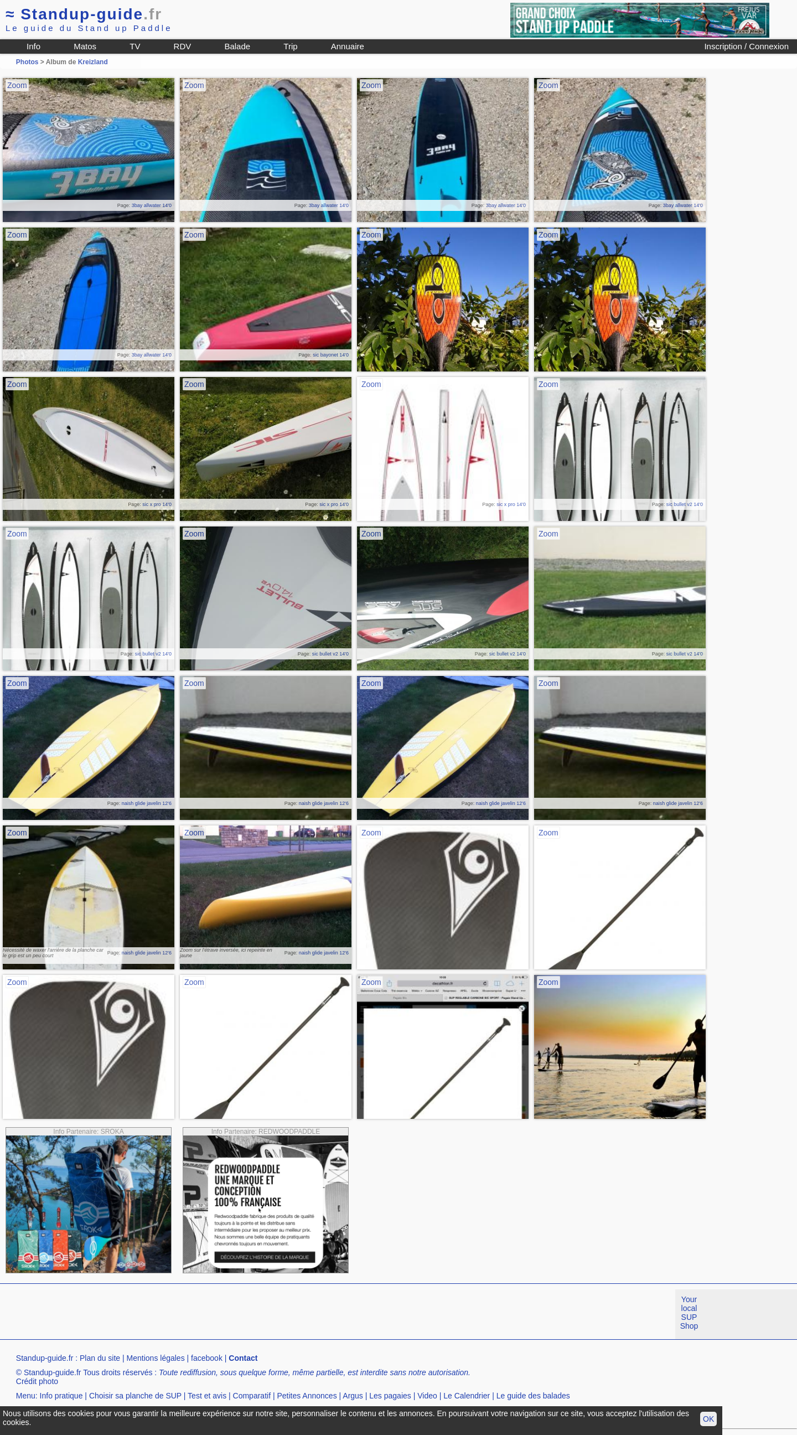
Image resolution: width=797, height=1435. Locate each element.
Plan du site (100, 1358)
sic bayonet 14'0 (331, 355)
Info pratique (61, 1395)
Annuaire (347, 46)
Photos (27, 62)
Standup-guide (84, 14)
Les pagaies (390, 1395)
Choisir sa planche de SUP (135, 1395)
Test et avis (207, 1395)
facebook (206, 1358)
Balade (237, 46)
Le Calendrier (466, 1395)
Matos (85, 46)
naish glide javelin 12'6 (147, 803)
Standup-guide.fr (45, 1358)
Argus (353, 1395)
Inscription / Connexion (746, 46)
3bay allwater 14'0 (152, 205)
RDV (183, 46)
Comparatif (252, 1395)
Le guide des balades (533, 1395)
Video (427, 1395)
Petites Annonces (307, 1395)
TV (135, 46)
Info (33, 46)
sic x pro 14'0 (157, 504)
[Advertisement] (201, 1314)
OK (708, 1419)
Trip (290, 46)
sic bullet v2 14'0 (684, 504)
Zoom (17, 85)
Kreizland (93, 62)
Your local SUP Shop (689, 1312)
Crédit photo (37, 1381)
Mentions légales (156, 1358)
